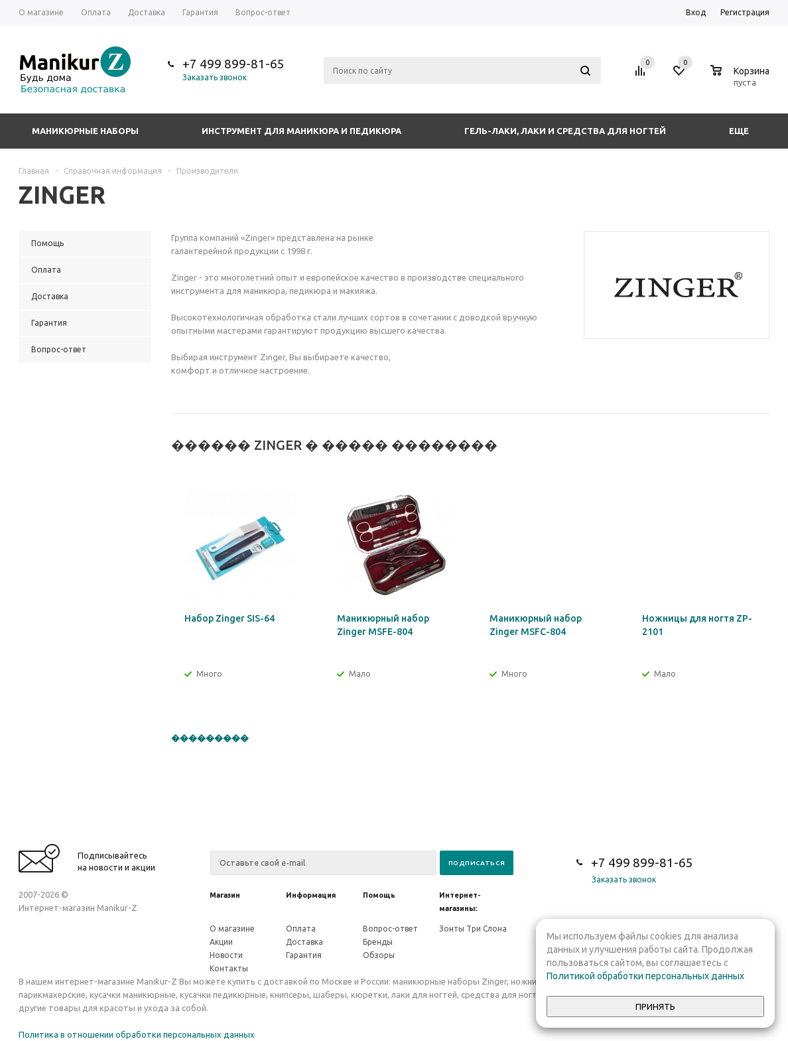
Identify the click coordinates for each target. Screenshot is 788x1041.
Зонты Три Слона (473, 928)
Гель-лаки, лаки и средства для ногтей (565, 130)
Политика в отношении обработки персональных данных (137, 1034)
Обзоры (379, 955)
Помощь (379, 895)
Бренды (378, 941)
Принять (655, 1007)
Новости (226, 955)
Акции (221, 941)
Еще (745, 130)
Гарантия (304, 955)
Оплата (301, 928)
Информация (311, 895)
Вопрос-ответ (390, 928)
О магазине (232, 928)
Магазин (225, 895)
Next (759, 445)
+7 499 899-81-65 (233, 63)
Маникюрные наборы (85, 130)
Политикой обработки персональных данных (645, 976)
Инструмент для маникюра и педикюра (301, 130)
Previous (737, 445)
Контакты (229, 968)
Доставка (304, 941)
